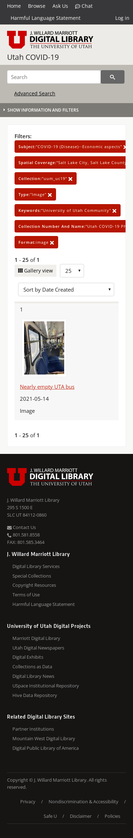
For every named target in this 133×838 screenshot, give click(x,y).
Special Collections (31, 576)
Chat (84, 6)
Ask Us (60, 5)
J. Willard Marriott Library (33, 500)
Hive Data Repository (34, 695)
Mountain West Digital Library (43, 738)
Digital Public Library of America (45, 748)
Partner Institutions (33, 729)
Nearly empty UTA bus (47, 386)
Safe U (50, 816)
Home (14, 5)
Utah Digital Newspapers (38, 648)
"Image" (35, 194)
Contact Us (21, 527)
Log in (122, 18)
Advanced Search (34, 93)
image (36, 242)
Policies (112, 816)
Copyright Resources (34, 585)
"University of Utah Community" (67, 210)
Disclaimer (81, 816)
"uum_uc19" (45, 178)
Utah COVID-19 (33, 57)
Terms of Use (26, 594)
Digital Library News (33, 676)
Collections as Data (32, 666)
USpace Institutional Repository (45, 685)
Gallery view (38, 270)
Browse (36, 5)
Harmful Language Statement (46, 18)
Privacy (27, 801)
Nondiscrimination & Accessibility (83, 801)
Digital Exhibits (27, 657)
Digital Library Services (36, 566)
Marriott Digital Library (36, 638)
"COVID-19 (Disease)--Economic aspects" (73, 146)
